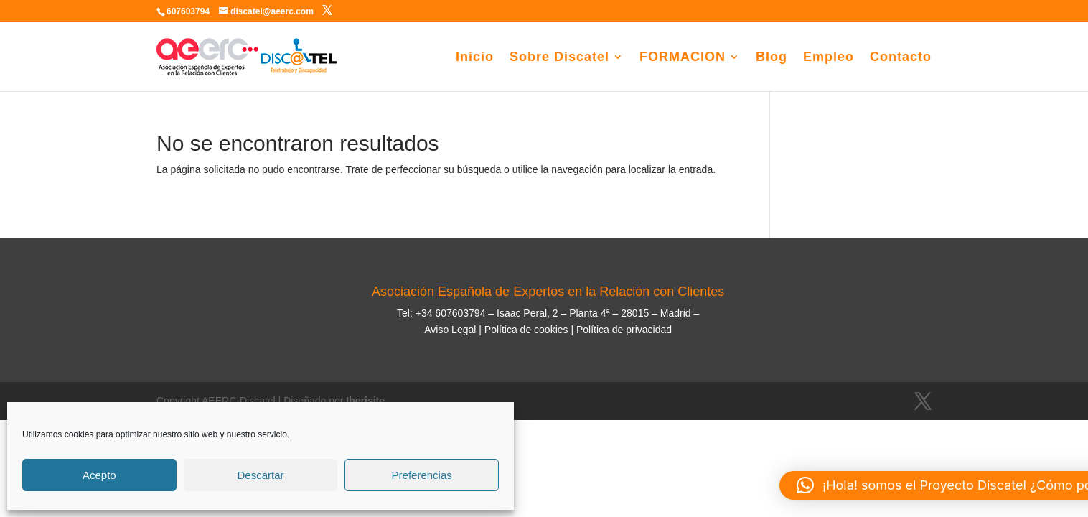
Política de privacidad (624, 329)
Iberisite (365, 400)
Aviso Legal (450, 329)
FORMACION (682, 58)
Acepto (99, 475)
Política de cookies (525, 329)
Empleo (828, 58)
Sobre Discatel (559, 58)
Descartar (260, 475)
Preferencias (422, 475)
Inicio (475, 58)
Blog (771, 58)
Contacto (901, 58)
